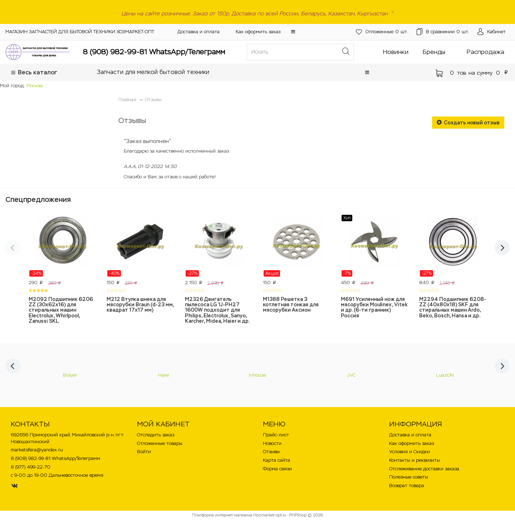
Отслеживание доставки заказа (424, 469)
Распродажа (485, 52)
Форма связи (277, 469)
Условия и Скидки (409, 452)
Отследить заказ (155, 435)
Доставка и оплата (198, 32)
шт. (374, 32)
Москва (34, 86)
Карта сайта (276, 460)
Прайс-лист (276, 435)
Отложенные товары (159, 443)
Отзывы (153, 99)
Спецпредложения (38, 199)
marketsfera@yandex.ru (37, 450)
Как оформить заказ (258, 32)
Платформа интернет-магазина (222, 514)
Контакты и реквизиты (414, 460)
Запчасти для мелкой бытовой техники (153, 72)
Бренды (434, 52)
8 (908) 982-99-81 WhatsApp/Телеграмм (154, 51)
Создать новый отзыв (468, 122)
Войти (144, 452)
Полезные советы (408, 477)
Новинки (395, 52)
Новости (272, 443)
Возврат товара (406, 485)
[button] (293, 32)
